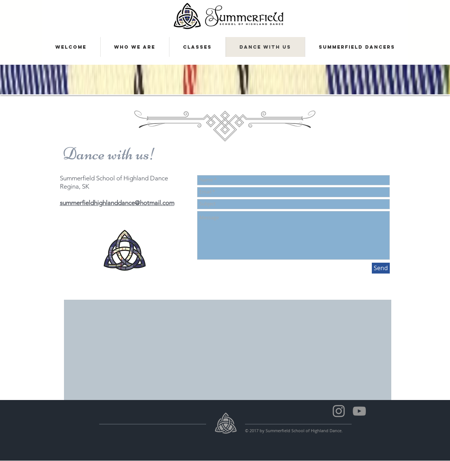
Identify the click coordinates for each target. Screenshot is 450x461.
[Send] (381, 268)
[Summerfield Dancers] (339, 411)
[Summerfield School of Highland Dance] (359, 411)
